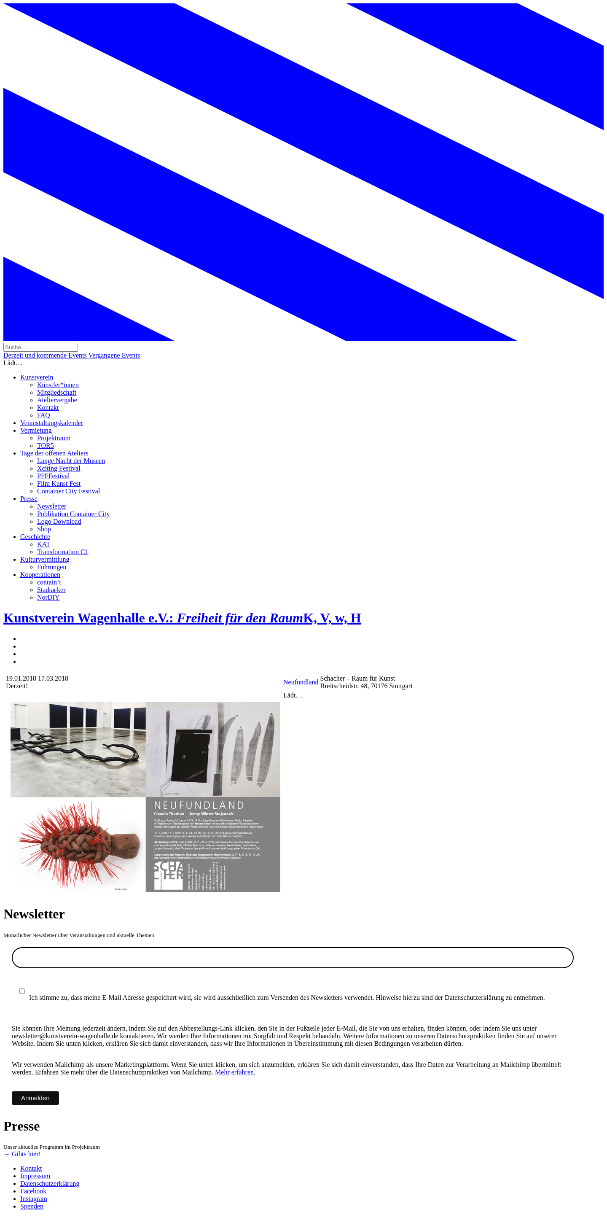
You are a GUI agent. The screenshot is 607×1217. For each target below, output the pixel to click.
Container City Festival (68, 491)
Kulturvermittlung (44, 559)
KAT (43, 544)
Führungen (51, 567)
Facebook (33, 1191)
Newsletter (51, 506)
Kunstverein (36, 377)
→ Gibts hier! (22, 1154)
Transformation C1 (63, 551)
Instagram (33, 1198)
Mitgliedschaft (56, 392)
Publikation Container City (73, 513)
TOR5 (45, 445)
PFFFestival (53, 475)
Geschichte (35, 536)
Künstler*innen (58, 384)
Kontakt (48, 407)
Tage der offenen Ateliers (54, 453)
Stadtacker (51, 589)
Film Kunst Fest (59, 483)
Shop (44, 529)
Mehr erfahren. (235, 1072)
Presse (29, 498)
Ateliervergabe (57, 400)
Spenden (31, 1206)
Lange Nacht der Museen (71, 460)
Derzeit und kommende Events (45, 355)
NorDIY (48, 597)
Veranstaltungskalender (51, 422)
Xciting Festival (59, 468)
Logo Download (59, 521)
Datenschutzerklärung (49, 1183)
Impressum (35, 1175)
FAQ (43, 415)
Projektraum (53, 438)
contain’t (49, 582)
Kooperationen (40, 574)
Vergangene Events (114, 355)
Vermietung (36, 430)
